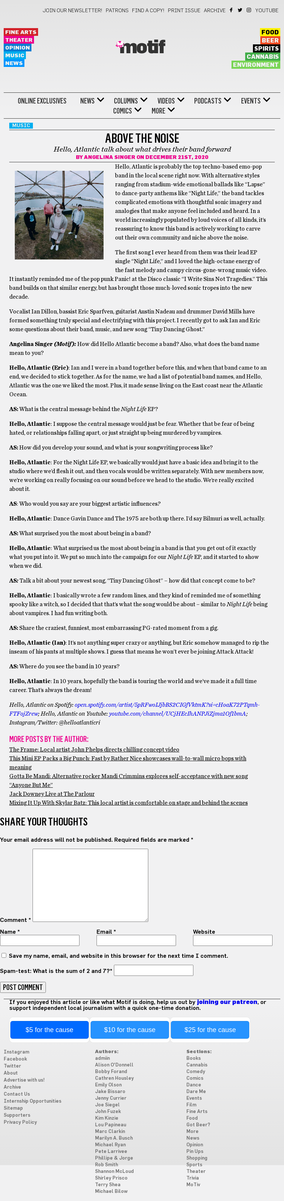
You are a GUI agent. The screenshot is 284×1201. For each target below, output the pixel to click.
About (11, 1073)
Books (193, 1058)
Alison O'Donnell (114, 1065)
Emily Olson (108, 1085)
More (158, 110)
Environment (256, 65)
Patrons (117, 10)
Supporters (17, 1115)
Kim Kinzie (106, 1118)
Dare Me (196, 1091)
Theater (19, 40)
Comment (15, 920)
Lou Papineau (110, 1125)
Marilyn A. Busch (114, 1138)
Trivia (192, 1178)
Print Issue (184, 10)
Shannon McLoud (114, 1171)
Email (106, 932)
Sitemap (13, 1108)
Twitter (240, 10)
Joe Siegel (107, 1105)
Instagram (249, 10)
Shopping (196, 1158)
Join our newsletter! (72, 10)
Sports (194, 1165)
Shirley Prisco (111, 1178)
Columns (126, 100)
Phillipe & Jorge (114, 1158)
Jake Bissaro (110, 1091)
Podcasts (208, 100)
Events (251, 100)
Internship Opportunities (32, 1101)
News (14, 63)
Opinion (17, 48)
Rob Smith (106, 1165)
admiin (102, 1058)
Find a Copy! (148, 10)
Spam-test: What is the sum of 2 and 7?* (56, 971)
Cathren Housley (114, 1078)
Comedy (195, 1071)
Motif (142, 47)
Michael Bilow (111, 1191)
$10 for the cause (130, 1030)
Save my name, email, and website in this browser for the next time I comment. (118, 956)
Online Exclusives (42, 100)
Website (204, 932)
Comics (122, 110)
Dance (193, 1085)
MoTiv (193, 1185)
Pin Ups (194, 1151)
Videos (166, 100)
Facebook (231, 10)
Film (191, 1105)
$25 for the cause (210, 1030)
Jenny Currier (110, 1098)
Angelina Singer (109, 157)
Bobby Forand (111, 1071)
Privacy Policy (20, 1122)
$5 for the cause (49, 1030)
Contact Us (17, 1094)
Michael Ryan (110, 1145)
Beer (270, 41)
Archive (215, 10)
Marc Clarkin (110, 1131)
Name (10, 932)
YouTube (267, 10)
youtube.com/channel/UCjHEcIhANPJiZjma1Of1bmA (177, 714)
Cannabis (263, 57)
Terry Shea (108, 1185)
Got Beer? (198, 1125)
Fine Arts (21, 32)
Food (270, 32)
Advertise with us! (24, 1080)
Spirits (266, 49)
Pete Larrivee (111, 1151)
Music (14, 55)
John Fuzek (108, 1111)
